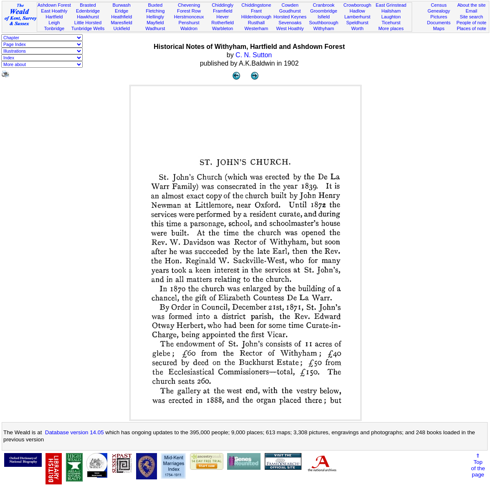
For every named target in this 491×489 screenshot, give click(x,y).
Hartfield (54, 16)
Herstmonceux (189, 16)
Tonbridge (54, 28)
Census (439, 5)
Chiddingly (222, 5)
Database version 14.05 (74, 432)
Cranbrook (323, 5)
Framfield (222, 10)
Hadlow (357, 10)
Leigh (54, 22)
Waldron (188, 28)
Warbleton (222, 28)
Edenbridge (88, 10)
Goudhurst (290, 10)
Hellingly (155, 16)
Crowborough (358, 5)
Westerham (256, 28)
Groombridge (323, 10)
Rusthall (256, 22)
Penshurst (188, 22)
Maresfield (121, 22)
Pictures (438, 16)
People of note (471, 22)
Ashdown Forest (54, 5)
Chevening (189, 5)
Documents (439, 22)
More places (391, 28)
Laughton (390, 16)
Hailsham (390, 10)
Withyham (324, 28)
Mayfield (155, 22)
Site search (471, 16)
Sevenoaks (289, 22)
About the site (471, 5)
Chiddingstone (256, 5)
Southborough (323, 22)
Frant (256, 10)
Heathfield (121, 16)
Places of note (471, 28)
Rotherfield (222, 22)
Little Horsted (87, 22)
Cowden (290, 5)
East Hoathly (54, 10)
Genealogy (439, 10)
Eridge (121, 10)
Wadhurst (155, 28)
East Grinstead (391, 5)
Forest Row (189, 10)
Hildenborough (256, 16)
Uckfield (121, 28)
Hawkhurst (88, 16)
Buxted (155, 5)
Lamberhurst (357, 16)
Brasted (88, 5)
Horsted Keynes (289, 16)
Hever (222, 16)
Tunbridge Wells (88, 28)
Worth (357, 28)
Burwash (122, 5)
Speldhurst (357, 22)
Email (471, 10)
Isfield (324, 16)
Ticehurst (391, 22)
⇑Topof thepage (478, 465)
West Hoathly (290, 28)
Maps (438, 28)
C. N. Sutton (253, 55)
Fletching (155, 10)
